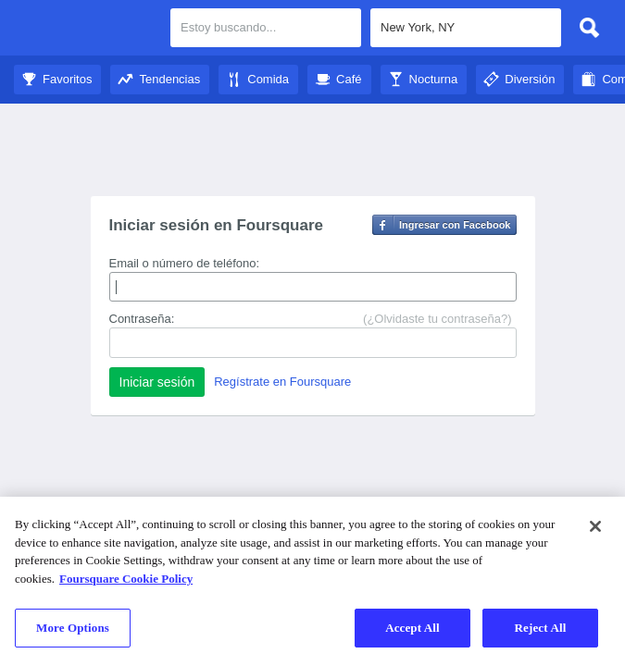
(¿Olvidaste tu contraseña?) (437, 319)
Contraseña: (142, 319)
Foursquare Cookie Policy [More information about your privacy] (126, 579)
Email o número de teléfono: (184, 263)
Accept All (412, 628)
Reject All (541, 628)
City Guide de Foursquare (86, 29)
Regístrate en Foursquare (282, 381)
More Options (72, 628)
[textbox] (465, 27)
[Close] (595, 526)
